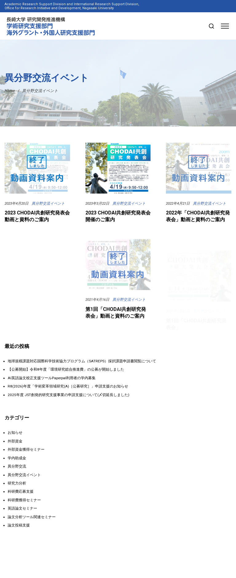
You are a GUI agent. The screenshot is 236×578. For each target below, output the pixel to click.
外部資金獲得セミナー (26, 449)
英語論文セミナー (22, 508)
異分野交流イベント (48, 203)
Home (10, 90)
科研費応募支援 (20, 491)
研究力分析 (17, 483)
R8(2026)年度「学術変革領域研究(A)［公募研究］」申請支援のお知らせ (68, 386)
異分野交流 (17, 466)
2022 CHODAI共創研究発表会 (37, 312)
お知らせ (15, 432)
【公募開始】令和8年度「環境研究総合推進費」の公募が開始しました (66, 369)
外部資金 (15, 441)
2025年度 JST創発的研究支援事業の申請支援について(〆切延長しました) (68, 395)
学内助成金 (17, 458)
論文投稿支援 (19, 525)
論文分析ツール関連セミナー (32, 517)
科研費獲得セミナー (24, 500)
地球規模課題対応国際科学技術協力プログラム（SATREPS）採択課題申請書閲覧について (82, 361)
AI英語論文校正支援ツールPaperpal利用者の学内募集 (52, 378)
